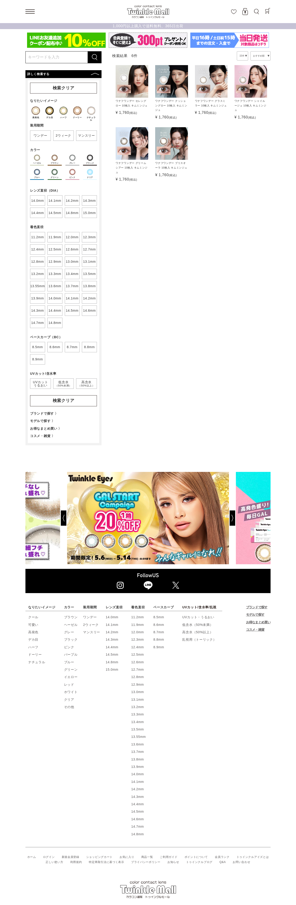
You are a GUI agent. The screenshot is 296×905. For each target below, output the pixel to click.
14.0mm (112, 617)
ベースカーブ (163, 607)
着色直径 (138, 607)
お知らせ (173, 862)
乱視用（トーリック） (199, 639)
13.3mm (137, 714)
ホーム (31, 857)
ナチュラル (36, 662)
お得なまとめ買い (258, 622)
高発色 (33, 632)
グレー (69, 632)
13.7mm (137, 752)
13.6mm (137, 744)
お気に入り (127, 857)
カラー (69, 607)
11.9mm (137, 625)
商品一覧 (147, 857)
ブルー (69, 662)
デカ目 (33, 639)
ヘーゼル (71, 625)
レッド (69, 684)
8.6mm (158, 625)
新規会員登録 (70, 857)
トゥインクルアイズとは (253, 857)
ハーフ (33, 647)
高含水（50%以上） (197, 632)
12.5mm (137, 654)
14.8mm (112, 662)
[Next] (250, 518)
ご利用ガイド (168, 857)
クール (33, 617)
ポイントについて (196, 857)
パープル (71, 654)
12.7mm (137, 669)
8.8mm (158, 639)
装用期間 (90, 607)
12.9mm (137, 684)
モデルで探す (255, 614)
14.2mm (112, 632)
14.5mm (112, 654)
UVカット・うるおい (198, 617)
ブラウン (71, 617)
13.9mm (137, 767)
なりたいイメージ (42, 607)
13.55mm (138, 737)
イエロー (71, 677)
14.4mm (112, 647)
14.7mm (137, 826)
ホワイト (71, 692)
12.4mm (137, 647)
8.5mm (158, 617)
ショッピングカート (99, 857)
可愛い (33, 625)
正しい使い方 (54, 862)
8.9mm (158, 647)
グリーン (71, 669)
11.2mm (137, 617)
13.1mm (137, 699)
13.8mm (137, 759)
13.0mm (137, 692)
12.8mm (137, 677)
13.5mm (137, 729)
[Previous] (46, 518)
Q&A (222, 862)
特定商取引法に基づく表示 (106, 862)
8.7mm (158, 632)
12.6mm (137, 662)
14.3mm (112, 639)
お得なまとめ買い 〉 (46, 428)
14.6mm (137, 819)
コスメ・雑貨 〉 (42, 436)
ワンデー (90, 617)
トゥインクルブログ (199, 862)
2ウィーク (91, 625)
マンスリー (91, 632)
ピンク (69, 647)
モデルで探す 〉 (42, 421)
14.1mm (112, 625)
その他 (69, 707)
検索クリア (63, 88)
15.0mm (112, 669)
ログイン (49, 857)
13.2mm (137, 707)
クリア (69, 699)
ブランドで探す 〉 (44, 413)
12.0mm (137, 632)
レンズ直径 (114, 607)
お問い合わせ (241, 862)
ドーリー (35, 654)
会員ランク (222, 857)
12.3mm (137, 639)
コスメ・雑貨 (255, 629)
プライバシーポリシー (145, 862)
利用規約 (76, 862)
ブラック (71, 639)
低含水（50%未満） (197, 625)
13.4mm (137, 722)
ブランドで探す (257, 607)
